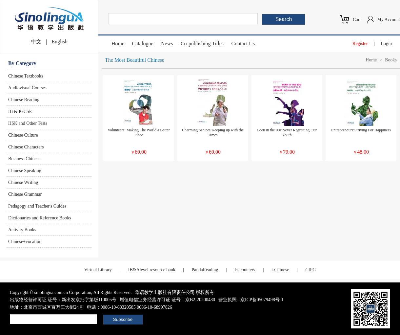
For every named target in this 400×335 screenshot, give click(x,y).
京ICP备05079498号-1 (261, 299)
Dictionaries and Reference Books (39, 217)
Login (386, 43)
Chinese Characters (26, 147)
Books (391, 59)
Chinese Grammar (25, 194)
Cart (357, 19)
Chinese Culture (23, 135)
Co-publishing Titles (202, 43)
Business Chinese (24, 158)
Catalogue (142, 43)
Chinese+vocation (24, 241)
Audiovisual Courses (27, 87)
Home (117, 43)
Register (360, 43)
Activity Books (22, 229)
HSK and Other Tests (27, 123)
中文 (36, 41)
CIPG (310, 269)
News (167, 43)
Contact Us (243, 43)
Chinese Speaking (24, 170)
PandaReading (204, 269)
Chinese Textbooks (25, 76)
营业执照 (227, 299)
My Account (388, 19)
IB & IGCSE (20, 111)
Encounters (244, 269)
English (59, 41)
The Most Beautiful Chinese (134, 60)
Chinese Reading (23, 99)
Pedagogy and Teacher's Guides (37, 206)
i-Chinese (280, 269)
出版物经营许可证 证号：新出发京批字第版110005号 (63, 299)
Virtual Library (98, 269)
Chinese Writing (23, 182)
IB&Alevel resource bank (151, 269)
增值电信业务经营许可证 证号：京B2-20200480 (167, 299)
